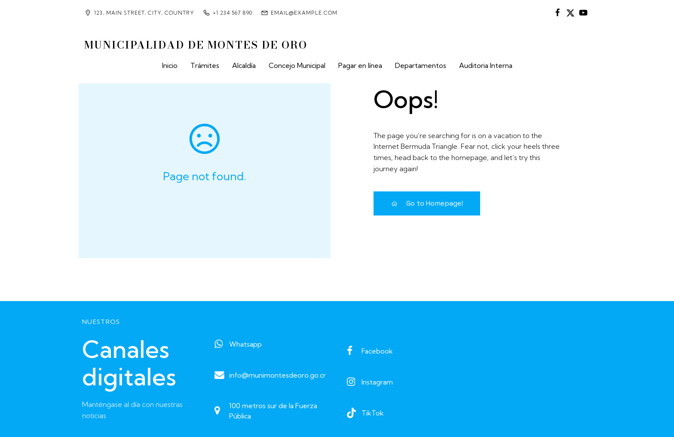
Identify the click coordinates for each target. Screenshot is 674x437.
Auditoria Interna (485, 65)
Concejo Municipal (297, 65)
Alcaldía (244, 65)
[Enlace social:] (557, 12)
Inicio (170, 65)
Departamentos (420, 65)
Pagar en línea (360, 65)
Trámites (204, 65)
